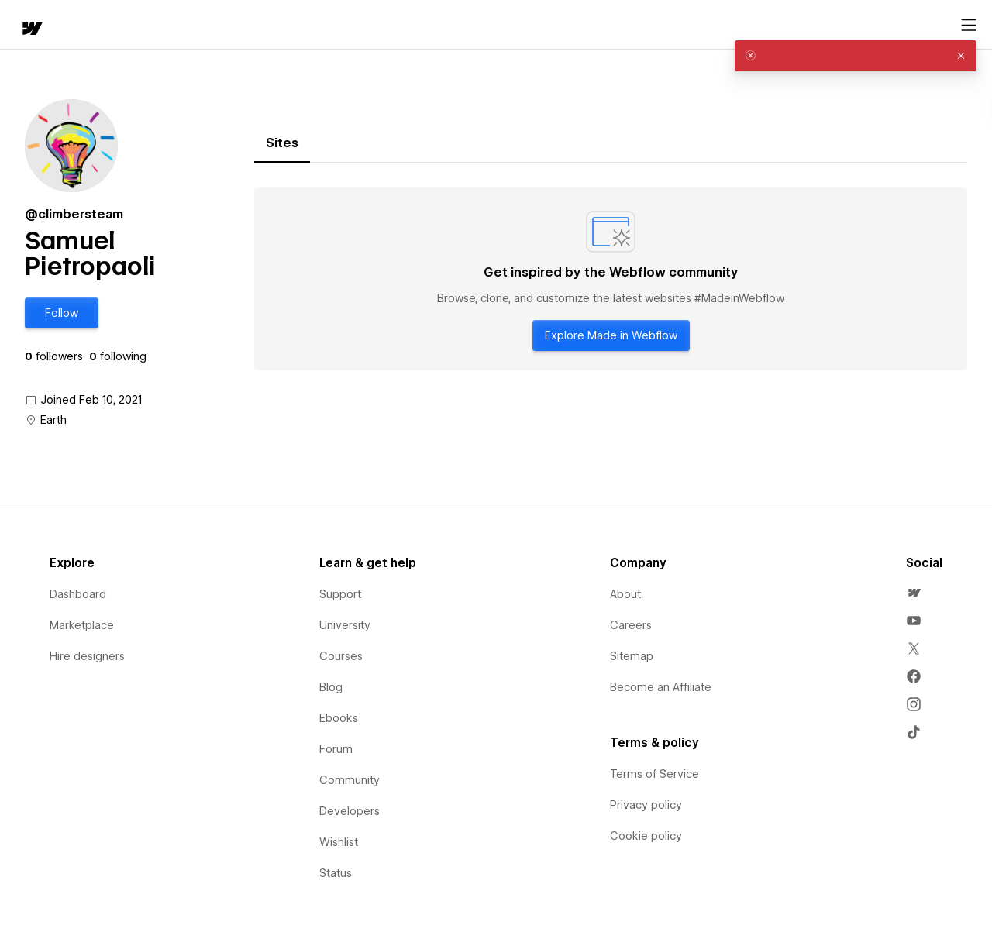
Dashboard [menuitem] (78, 594)
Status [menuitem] (335, 873)
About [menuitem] (625, 594)
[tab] (282, 143)
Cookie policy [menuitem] (646, 836)
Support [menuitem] (340, 594)
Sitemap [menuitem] (631, 656)
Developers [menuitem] (349, 811)
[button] (82, 25)
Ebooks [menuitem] (338, 718)
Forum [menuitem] (336, 749)
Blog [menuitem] (331, 687)
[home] (23, 25)
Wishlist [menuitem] (338, 842)
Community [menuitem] (349, 780)
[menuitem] (913, 592)
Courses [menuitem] (341, 656)
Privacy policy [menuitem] (646, 805)
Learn (240, 25)
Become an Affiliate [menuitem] (660, 687)
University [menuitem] (344, 625)
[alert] (855, 55)
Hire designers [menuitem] (87, 656)
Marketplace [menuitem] (82, 625)
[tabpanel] (610, 279)
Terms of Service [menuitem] (654, 774)
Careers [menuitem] (631, 625)
